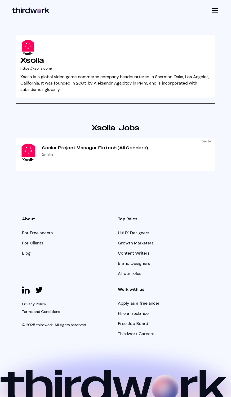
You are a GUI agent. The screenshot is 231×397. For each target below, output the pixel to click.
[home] (31, 10)
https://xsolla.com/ (36, 68)
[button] (214, 10)
